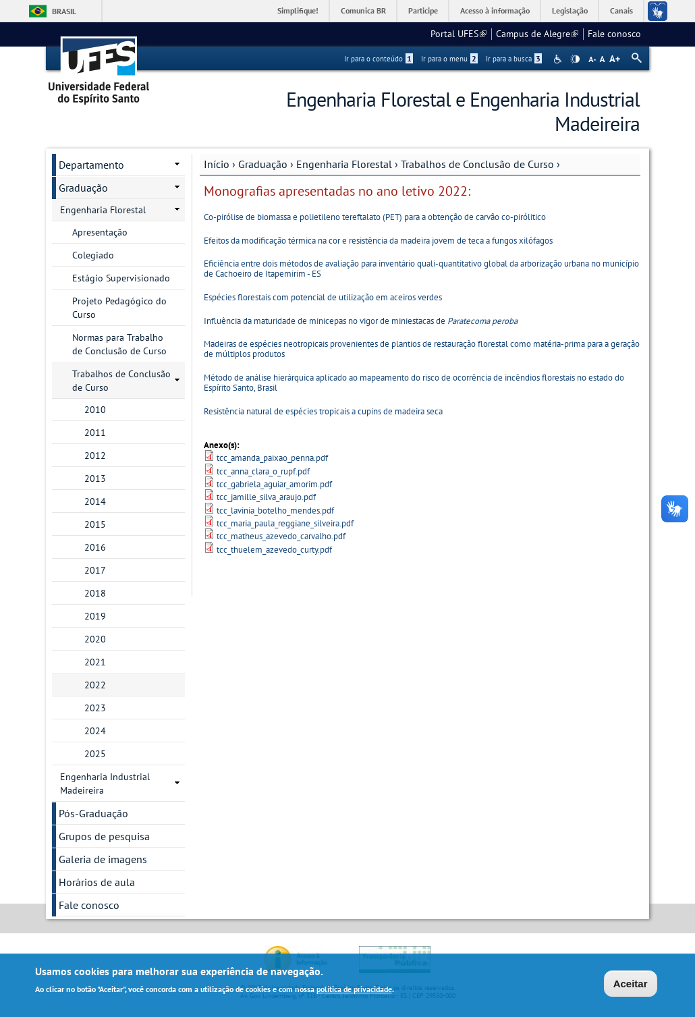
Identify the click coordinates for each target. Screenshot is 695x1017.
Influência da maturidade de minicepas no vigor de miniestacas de (361, 321)
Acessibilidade (559, 59)
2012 (95, 455)
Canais (621, 10)
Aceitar (630, 985)
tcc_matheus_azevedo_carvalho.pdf (281, 536)
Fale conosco (614, 34)
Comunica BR (363, 10)
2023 (95, 708)
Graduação (262, 164)
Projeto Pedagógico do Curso (119, 308)
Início (216, 164)
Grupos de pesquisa (104, 836)
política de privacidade (354, 990)
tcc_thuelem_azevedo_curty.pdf (274, 549)
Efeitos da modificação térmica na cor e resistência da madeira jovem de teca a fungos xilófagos (378, 240)
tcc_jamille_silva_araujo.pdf (266, 497)
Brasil (64, 11)
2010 (95, 410)
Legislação (570, 10)
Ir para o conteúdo (378, 58)
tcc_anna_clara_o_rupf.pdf (263, 471)
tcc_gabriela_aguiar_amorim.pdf (274, 484)
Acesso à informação (495, 10)
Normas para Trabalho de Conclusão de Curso (119, 344)
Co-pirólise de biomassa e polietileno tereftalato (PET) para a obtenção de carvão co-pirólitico (375, 217)
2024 (95, 731)
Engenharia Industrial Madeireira (105, 783)
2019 (95, 616)
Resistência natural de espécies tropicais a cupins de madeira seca (323, 411)
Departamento (91, 164)
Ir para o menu (449, 58)
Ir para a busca (514, 58)
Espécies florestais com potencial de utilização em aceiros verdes (323, 297)
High (575, 59)
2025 (95, 754)
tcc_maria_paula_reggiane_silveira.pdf (285, 523)
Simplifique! (297, 10)
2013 (95, 478)
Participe (423, 10)
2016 (95, 547)
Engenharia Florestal (344, 164)
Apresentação (100, 232)
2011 (95, 433)
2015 (95, 524)
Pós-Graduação (93, 813)
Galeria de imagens (103, 859)
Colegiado (93, 255)
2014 (95, 501)
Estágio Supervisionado (121, 278)
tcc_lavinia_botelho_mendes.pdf (275, 510)
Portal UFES (458, 34)
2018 (95, 593)
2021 (95, 662)
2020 (95, 639)
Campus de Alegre (537, 34)
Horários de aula (97, 882)
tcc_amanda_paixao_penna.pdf (272, 458)
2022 (95, 685)
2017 (95, 570)
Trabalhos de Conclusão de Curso (477, 164)
